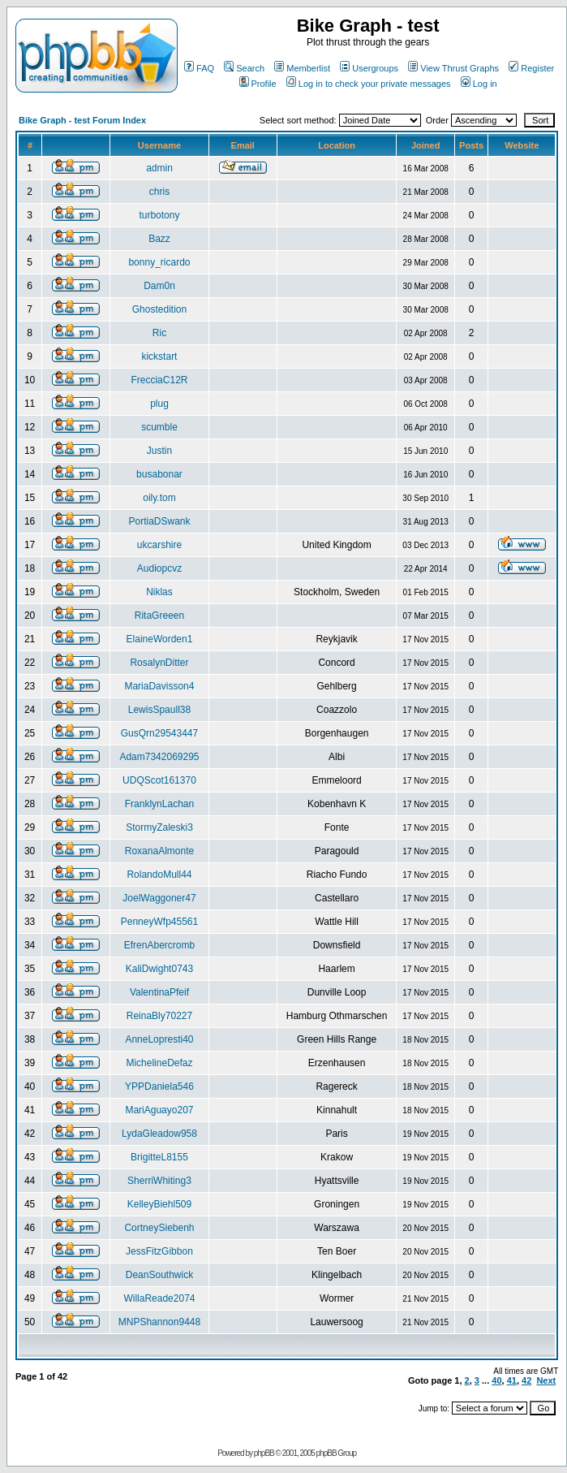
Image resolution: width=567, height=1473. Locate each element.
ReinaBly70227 (159, 1016)
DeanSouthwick (159, 1275)
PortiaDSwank (159, 521)
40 (496, 1380)
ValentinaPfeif (159, 992)
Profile (258, 84)
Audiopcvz (159, 568)
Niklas (159, 592)
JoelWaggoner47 (158, 898)
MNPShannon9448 (159, 1322)
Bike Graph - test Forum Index (82, 120)
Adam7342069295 (159, 756)
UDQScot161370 (159, 780)
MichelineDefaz (159, 1063)
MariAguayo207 (159, 1110)
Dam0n (159, 286)
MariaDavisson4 (159, 686)
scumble (159, 427)
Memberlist (302, 68)
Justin (159, 450)
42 (526, 1380)
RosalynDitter (159, 662)
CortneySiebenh (159, 1227)
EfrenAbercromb (159, 945)
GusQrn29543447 (159, 733)
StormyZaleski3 (159, 827)
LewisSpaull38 (159, 709)
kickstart (159, 356)
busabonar (159, 474)
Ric (159, 333)
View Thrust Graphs (453, 68)
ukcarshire (159, 545)
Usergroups (369, 68)
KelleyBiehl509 (159, 1204)
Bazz (159, 238)
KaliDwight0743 (159, 968)
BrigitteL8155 (159, 1157)
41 (512, 1380)
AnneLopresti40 (159, 1039)
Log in (479, 84)
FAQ (199, 68)
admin (159, 168)
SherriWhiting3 (159, 1180)
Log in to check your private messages (368, 84)
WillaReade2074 (159, 1298)
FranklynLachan (159, 804)
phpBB (264, 1453)
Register (531, 68)
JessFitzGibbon (159, 1251)
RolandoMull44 (159, 874)
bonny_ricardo (159, 262)
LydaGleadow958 (159, 1133)
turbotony (159, 215)
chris (159, 191)
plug (159, 403)
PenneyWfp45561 (159, 921)
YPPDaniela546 (159, 1086)
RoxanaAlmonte (159, 851)
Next (546, 1380)
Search (244, 68)
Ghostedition (159, 309)
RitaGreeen (159, 615)
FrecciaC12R (159, 380)
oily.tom (159, 497)
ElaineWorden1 (160, 639)
